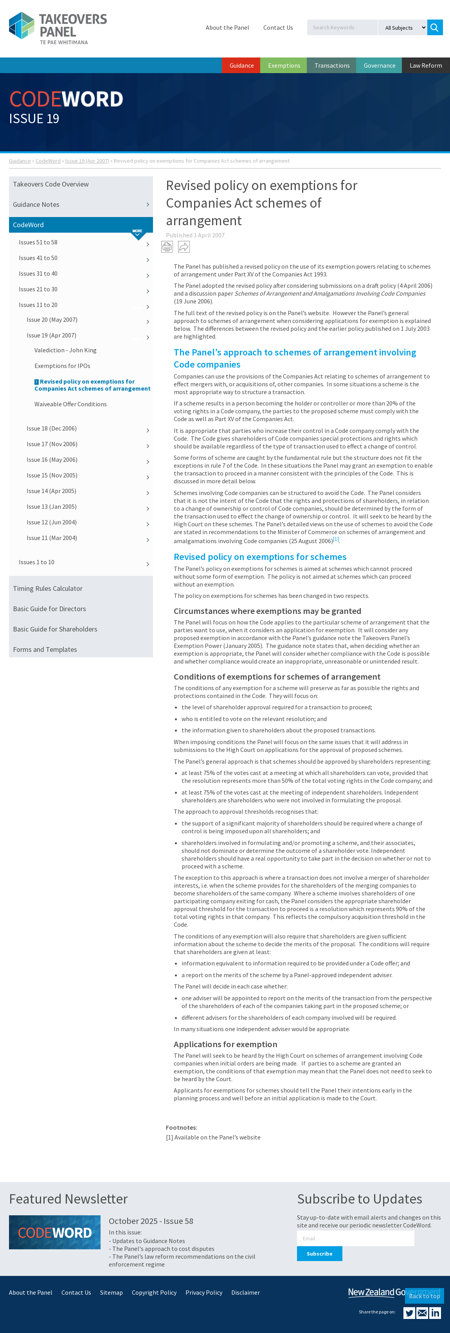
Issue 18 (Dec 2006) (90, 428)
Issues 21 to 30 (86, 288)
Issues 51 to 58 (86, 242)
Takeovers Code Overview (51, 183)
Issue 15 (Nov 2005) (90, 475)
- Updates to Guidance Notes (147, 1241)
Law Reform (426, 65)
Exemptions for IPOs (62, 366)
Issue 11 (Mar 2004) (90, 537)
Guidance (242, 65)
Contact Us (278, 27)
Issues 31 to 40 (86, 273)
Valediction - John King (65, 350)
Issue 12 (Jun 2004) (90, 522)
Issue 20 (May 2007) (90, 319)
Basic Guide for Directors (49, 608)
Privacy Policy (203, 1292)
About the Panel (227, 27)
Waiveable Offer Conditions (70, 404)
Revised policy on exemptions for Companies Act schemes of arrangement (92, 384)
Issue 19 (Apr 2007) (87, 160)
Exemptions (284, 65)
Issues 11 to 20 (86, 304)
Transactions (332, 65)
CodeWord (48, 160)
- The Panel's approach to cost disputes (161, 1248)
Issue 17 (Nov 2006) (90, 443)
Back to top (424, 1296)
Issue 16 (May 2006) (90, 459)
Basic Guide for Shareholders (55, 628)
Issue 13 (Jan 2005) (90, 506)
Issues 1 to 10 (86, 561)
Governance (380, 65)
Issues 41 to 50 (86, 257)
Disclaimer (245, 1292)
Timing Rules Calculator (48, 588)
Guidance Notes (83, 204)
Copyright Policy (154, 1292)
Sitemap (111, 1292)
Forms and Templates (45, 649)
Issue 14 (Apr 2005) (90, 490)
